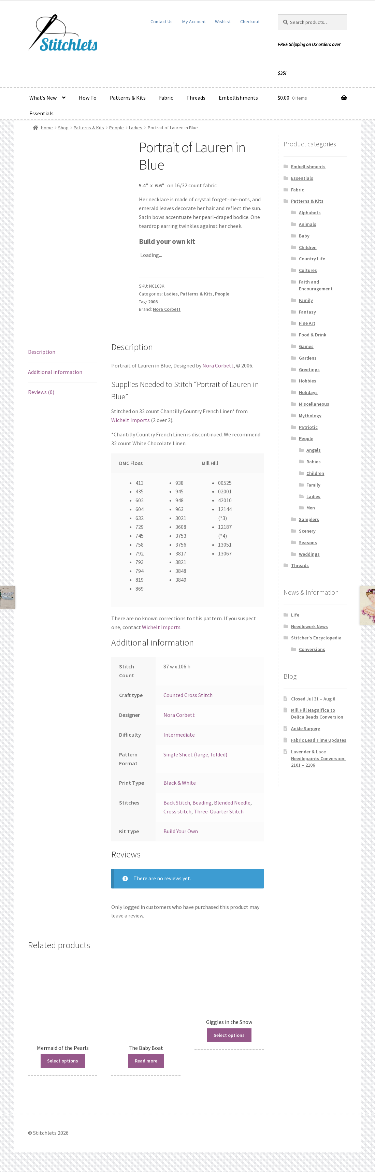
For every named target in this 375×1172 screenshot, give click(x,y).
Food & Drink (312, 335)
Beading (202, 802)
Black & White (179, 782)
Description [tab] (41, 351)
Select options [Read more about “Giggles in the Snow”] (229, 1035)
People (116, 128)
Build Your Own (180, 831)
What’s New (43, 97)
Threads (195, 97)
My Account (194, 21)
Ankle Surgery (305, 728)
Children (308, 247)
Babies (313, 462)
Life (295, 615)
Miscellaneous (314, 404)
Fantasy (307, 312)
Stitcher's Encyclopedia (316, 638)
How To (88, 97)
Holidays (308, 392)
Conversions (312, 649)
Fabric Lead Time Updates (318, 740)
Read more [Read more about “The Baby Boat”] (146, 1061)
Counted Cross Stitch (188, 695)
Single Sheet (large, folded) (195, 754)
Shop (63, 128)
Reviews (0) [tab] (41, 392)
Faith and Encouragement (316, 285)
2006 (153, 302)
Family (306, 300)
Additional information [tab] (55, 371)
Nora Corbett (167, 309)
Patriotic (308, 427)
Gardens (308, 358)
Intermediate (179, 734)
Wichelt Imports (130, 420)
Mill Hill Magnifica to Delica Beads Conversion (317, 713)
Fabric (166, 97)
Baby (304, 236)
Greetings (309, 369)
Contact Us (161, 21)
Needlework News (309, 626)
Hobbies (307, 381)
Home (47, 128)
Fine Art (307, 323)
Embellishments (238, 97)
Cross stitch (177, 811)
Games (306, 346)
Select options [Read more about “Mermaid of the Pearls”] (62, 1061)
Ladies (135, 128)
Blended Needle (232, 802)
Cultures (308, 270)
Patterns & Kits (128, 97)
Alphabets (310, 212)
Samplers (309, 519)
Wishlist (223, 21)
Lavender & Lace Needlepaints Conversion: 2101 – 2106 (318, 758)
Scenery (307, 531)
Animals (307, 224)
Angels (313, 450)
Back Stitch (176, 802)
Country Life (312, 259)
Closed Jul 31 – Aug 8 (313, 699)
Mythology (310, 416)
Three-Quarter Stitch (219, 811)
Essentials (41, 113)
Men (310, 508)
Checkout (250, 21)
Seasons (308, 542)
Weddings (309, 554)
